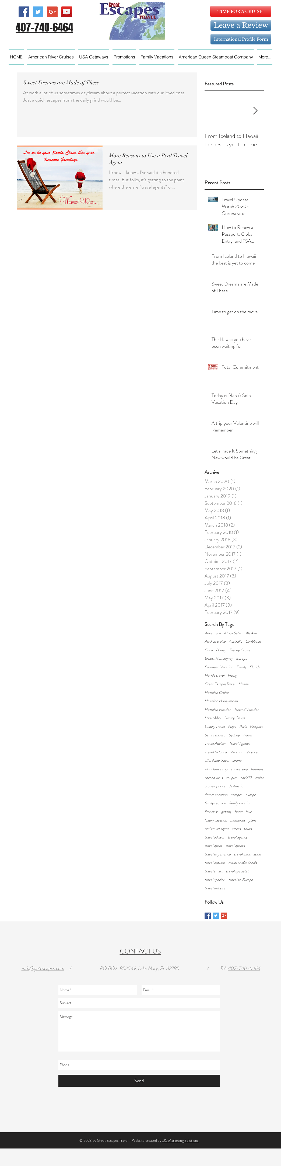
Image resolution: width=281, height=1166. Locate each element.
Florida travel (214, 675)
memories (237, 820)
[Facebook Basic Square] (208, 916)
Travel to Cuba (216, 752)
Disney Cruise (239, 650)
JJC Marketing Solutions (180, 1140)
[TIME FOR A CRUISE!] (240, 11)
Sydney (234, 735)
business (257, 769)
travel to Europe (241, 879)
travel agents (235, 845)
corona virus (214, 777)
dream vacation (216, 794)
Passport (256, 726)
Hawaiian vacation (218, 709)
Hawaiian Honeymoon (221, 701)
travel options (215, 862)
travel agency (237, 837)
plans (252, 820)
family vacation (240, 803)
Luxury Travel (215, 726)
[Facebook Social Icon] (24, 11)
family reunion (215, 803)
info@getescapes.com (43, 968)
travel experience (218, 854)
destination (237, 786)
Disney (221, 650)
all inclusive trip (216, 769)
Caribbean (253, 641)
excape (250, 794)
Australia (235, 641)
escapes (236, 794)
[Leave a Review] (240, 25)
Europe (241, 658)
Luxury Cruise (234, 718)
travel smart (214, 871)
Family (241, 667)
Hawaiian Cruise (217, 692)
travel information (247, 854)
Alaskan (251, 633)
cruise (259, 777)
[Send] (139, 1081)
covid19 (246, 777)
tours (248, 828)
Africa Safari (233, 633)
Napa (232, 726)
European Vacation (219, 667)
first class (211, 811)
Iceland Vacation (246, 709)
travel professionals (242, 862)
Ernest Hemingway (219, 658)
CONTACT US (140, 951)
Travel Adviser (215, 743)
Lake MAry (213, 718)
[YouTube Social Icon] (66, 11)
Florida (255, 667)
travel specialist (237, 871)
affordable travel (217, 760)
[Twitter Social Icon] (38, 11)
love (249, 811)
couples (231, 777)
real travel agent (217, 828)
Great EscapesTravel (220, 684)
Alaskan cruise (215, 641)
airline (236, 760)
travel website (215, 888)
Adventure (213, 633)
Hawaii (243, 684)
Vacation (236, 752)
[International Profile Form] (240, 39)
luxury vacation (216, 820)
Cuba (209, 650)
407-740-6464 (244, 968)
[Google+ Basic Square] (224, 916)
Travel (247, 735)
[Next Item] (255, 111)
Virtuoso (252, 752)
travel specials (215, 879)
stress (236, 828)
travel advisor (214, 837)
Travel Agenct (239, 743)
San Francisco (215, 735)
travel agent (213, 845)
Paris (243, 726)
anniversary (239, 769)
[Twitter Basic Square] (216, 916)
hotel (239, 811)
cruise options (215, 786)
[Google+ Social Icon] (52, 11)
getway (226, 811)
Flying (232, 675)
